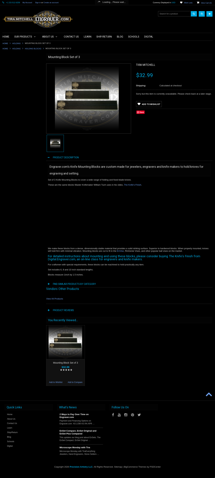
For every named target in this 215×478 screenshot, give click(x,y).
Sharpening (10, 139)
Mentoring (9, 150)
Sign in (38, 3)
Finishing (9, 110)
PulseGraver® (11, 65)
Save (142, 112)
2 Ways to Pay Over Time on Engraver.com (74, 422)
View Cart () (206, 3)
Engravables (10, 122)
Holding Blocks (33, 49)
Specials (8, 70)
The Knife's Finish (132, 185)
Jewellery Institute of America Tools (20, 167)
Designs (8, 133)
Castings (8, 127)
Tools (7, 82)
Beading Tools (11, 93)
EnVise (120, 251)
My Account (27, 3)
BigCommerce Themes (135, 473)
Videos (8, 156)
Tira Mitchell (145, 64)
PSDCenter (155, 473)
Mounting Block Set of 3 (65, 362)
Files (7, 87)
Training (8, 144)
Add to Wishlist (12, 243)
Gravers (8, 116)
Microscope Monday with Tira (74, 453)
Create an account (51, 3)
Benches (8, 104)
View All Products (54, 298)
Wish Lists (188, 3)
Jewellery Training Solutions (17, 162)
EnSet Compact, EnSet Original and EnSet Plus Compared (77, 438)
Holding (16, 43)
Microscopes (10, 76)
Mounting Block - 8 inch (22, 218)
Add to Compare (32, 243)
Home (5, 43)
